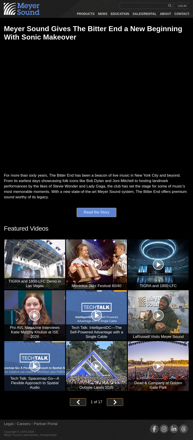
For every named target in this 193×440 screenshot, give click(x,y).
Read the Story (96, 212)
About (165, 14)
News (102, 14)
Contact (181, 14)
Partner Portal (45, 424)
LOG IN (182, 6)
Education (120, 14)
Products (86, 14)
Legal (8, 424)
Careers (23, 424)
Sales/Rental (144, 14)
